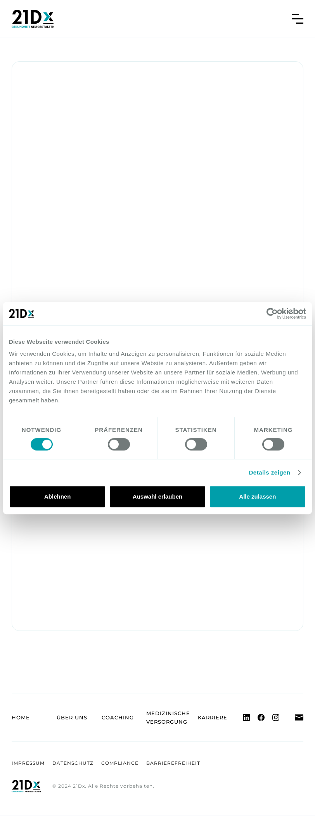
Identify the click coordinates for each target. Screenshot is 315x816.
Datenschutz (72, 763)
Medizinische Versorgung (168, 717)
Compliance (119, 763)
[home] (33, 19)
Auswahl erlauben (157, 496)
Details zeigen (270, 472)
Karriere (212, 717)
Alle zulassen (257, 496)
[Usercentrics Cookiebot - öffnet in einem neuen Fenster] (272, 313)
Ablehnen (57, 496)
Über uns (72, 717)
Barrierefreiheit (173, 763)
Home (21, 717)
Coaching (118, 717)
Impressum (28, 763)
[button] (297, 19)
